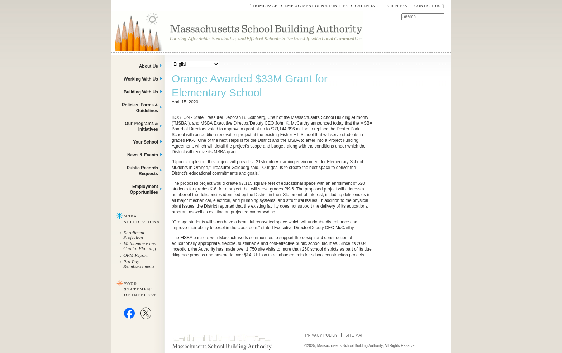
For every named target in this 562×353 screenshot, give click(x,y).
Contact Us (427, 6)
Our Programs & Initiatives (141, 126)
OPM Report (135, 255)
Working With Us (141, 79)
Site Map (354, 335)
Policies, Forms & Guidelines (140, 107)
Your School (145, 142)
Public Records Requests (142, 170)
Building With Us (141, 92)
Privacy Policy (321, 335)
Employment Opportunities (316, 6)
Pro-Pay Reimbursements (138, 264)
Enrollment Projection (133, 235)
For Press (396, 6)
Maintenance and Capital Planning (139, 246)
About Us (148, 66)
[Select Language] (195, 64)
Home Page (265, 6)
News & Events (142, 155)
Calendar (366, 6)
